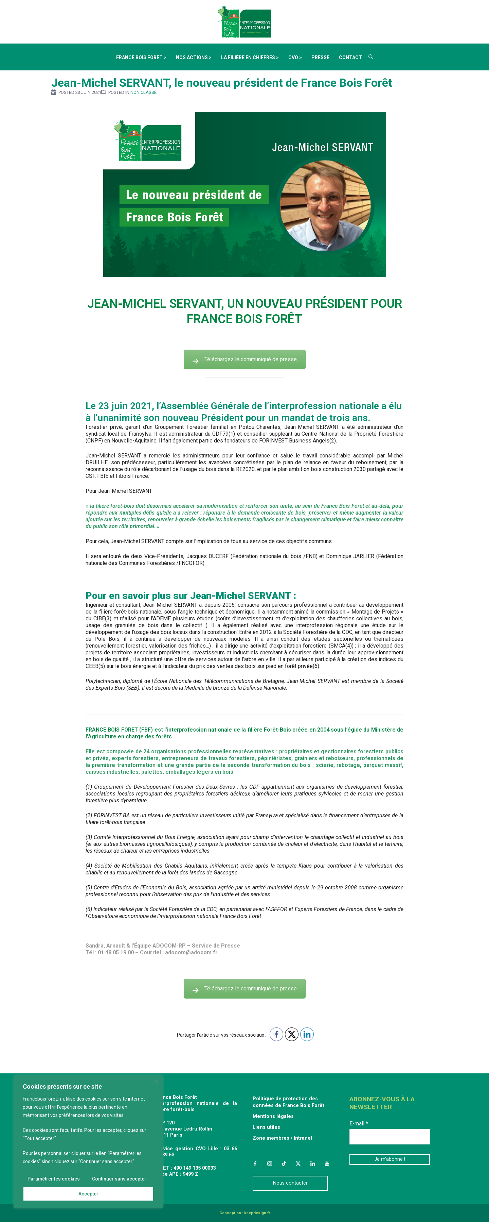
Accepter (88, 1193)
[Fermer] (156, 1082)
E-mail (358, 1123)
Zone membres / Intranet (282, 1138)
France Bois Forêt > (141, 57)
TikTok (284, 1163)
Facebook (255, 1163)
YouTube (327, 1163)
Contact (350, 57)
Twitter (298, 1163)
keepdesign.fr (257, 1213)
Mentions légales (273, 1116)
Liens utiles (266, 1127)
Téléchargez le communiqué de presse (245, 359)
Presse (320, 57)
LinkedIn (312, 1163)
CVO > (295, 57)
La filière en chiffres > (250, 57)
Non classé (143, 92)
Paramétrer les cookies (54, 1179)
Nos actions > (194, 57)
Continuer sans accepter (119, 1179)
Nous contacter (290, 1183)
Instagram (269, 1163)
